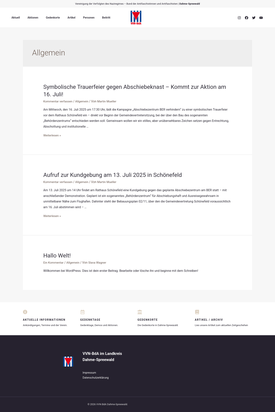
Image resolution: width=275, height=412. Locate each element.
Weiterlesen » (52, 135)
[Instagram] (239, 17)
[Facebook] (246, 17)
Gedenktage (90, 319)
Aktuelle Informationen (44, 319)
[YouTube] (261, 17)
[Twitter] (254, 17)
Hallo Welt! (57, 255)
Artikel (63, 17)
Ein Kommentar (53, 262)
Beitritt (94, 17)
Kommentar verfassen (58, 101)
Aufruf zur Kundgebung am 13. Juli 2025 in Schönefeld (112, 175)
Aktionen (29, 17)
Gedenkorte (47, 17)
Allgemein (83, 101)
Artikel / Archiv (209, 319)
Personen (78, 17)
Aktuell (14, 17)
